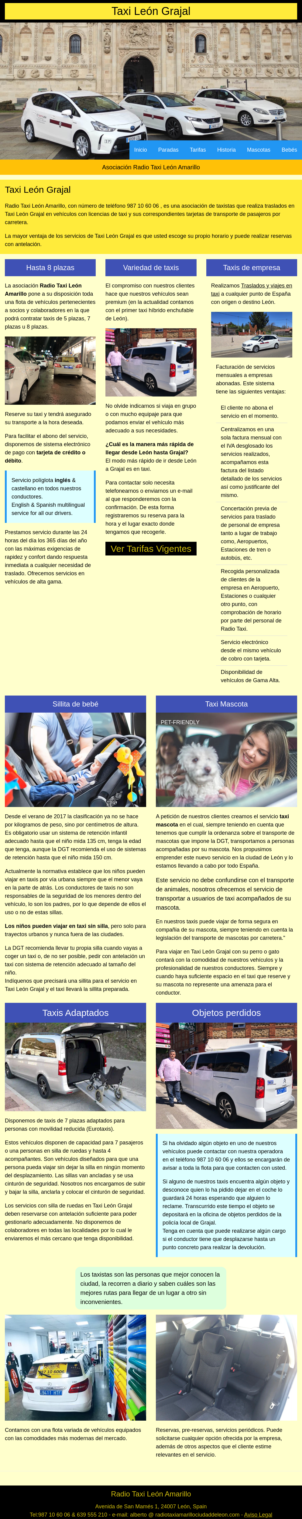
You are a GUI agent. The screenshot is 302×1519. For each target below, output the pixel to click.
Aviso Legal (258, 1515)
